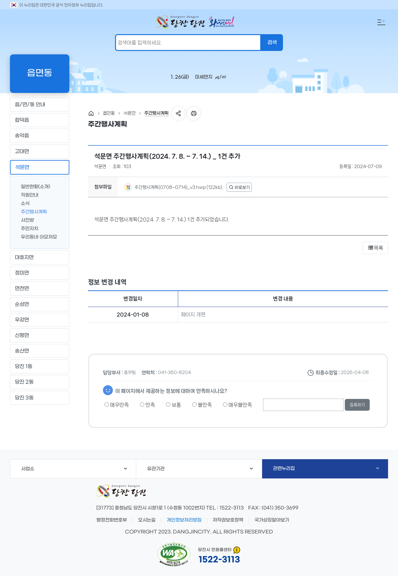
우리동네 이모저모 (36, 236)
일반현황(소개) (33, 186)
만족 (147, 405)
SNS (178, 113)
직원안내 (27, 194)
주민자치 (27, 228)
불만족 (202, 405)
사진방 (25, 220)
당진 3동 (39, 398)
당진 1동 (39, 366)
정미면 (39, 273)
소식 (23, 203)
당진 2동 (39, 382)
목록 (375, 248)
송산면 (39, 351)
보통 (173, 405)
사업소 (74, 469)
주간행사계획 (31, 211)
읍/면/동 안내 (39, 105)
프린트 (193, 113)
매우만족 (116, 405)
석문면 (39, 167)
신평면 (39, 335)
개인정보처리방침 (184, 520)
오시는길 (146, 520)
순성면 (39, 304)
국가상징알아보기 (271, 520)
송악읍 (39, 136)
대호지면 (39, 257)
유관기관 (200, 469)
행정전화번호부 (111, 520)
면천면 (39, 289)
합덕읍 (39, 120)
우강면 (39, 320)
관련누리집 (326, 468)
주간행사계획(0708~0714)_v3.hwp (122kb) (177, 187)
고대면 (39, 151)
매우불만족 (237, 405)
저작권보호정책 (228, 520)
